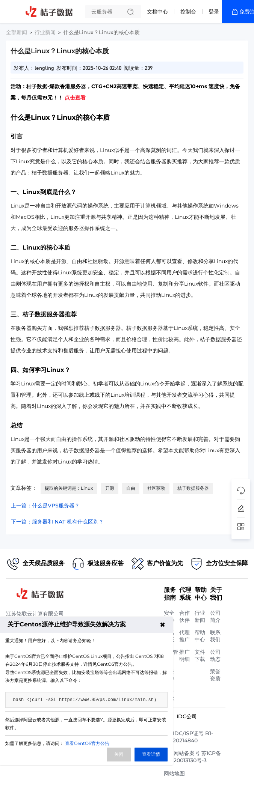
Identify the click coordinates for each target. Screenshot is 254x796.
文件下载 (200, 655)
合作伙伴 (184, 616)
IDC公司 (187, 716)
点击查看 (75, 97)
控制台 (188, 11)
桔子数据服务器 (193, 488)
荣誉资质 (215, 675)
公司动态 (215, 655)
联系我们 (215, 636)
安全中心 (169, 616)
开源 (109, 488)
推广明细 (184, 655)
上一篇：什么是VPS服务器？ (45, 505)
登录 (214, 11)
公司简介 (215, 616)
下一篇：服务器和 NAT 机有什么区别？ (57, 521)
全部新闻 (16, 32)
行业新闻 (45, 32)
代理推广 (184, 636)
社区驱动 (156, 488)
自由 (130, 488)
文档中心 (157, 11)
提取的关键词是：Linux (69, 488)
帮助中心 (200, 636)
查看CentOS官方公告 (87, 743)
